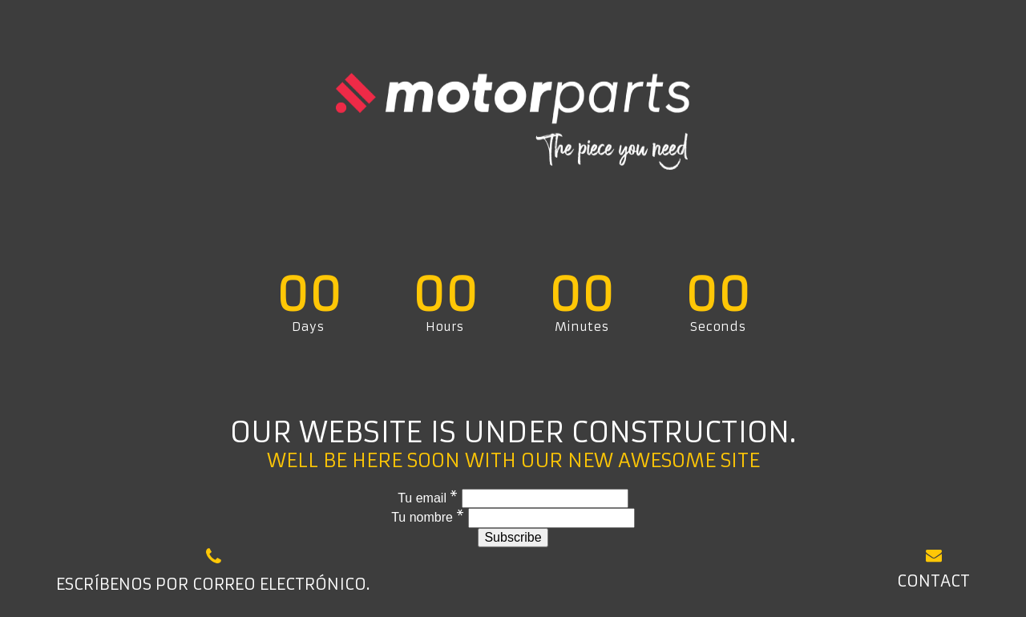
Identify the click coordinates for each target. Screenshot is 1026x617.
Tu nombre (429, 517)
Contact (933, 568)
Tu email (430, 498)
